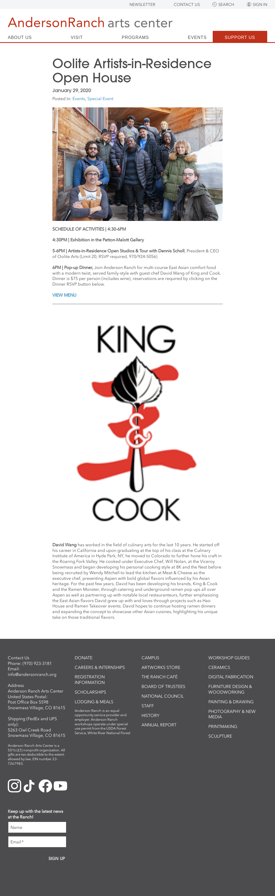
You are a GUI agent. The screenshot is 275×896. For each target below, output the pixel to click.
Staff (148, 705)
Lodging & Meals (94, 701)
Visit (77, 37)
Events (197, 37)
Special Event (100, 98)
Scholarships (90, 692)
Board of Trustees (163, 686)
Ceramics (219, 667)
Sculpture (220, 736)
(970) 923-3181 (37, 663)
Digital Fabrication (230, 676)
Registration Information (90, 679)
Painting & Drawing (231, 701)
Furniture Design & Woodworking (230, 689)
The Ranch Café (160, 676)
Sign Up (57, 858)
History (151, 715)
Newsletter (142, 4)
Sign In (260, 4)
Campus (150, 657)
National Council (163, 696)
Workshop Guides (229, 657)
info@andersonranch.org (32, 674)
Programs (135, 37)
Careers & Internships (100, 667)
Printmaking (222, 726)
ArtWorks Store (161, 667)
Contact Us (187, 4)
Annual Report (159, 724)
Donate (83, 657)
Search (226, 4)
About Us (20, 37)
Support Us (240, 37)
